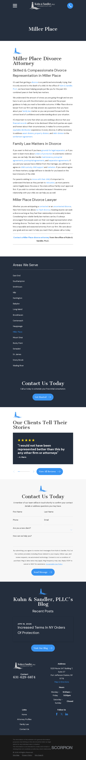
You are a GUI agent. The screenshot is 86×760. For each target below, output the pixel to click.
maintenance (47, 157)
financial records (20, 123)
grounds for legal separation (53, 150)
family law (27, 111)
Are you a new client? (22, 528)
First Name (17, 512)
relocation (50, 182)
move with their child (41, 179)
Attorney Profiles (24, 719)
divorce (35, 82)
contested (43, 206)
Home (24, 714)
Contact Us (24, 729)
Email (46, 520)
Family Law (24, 724)
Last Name (48, 512)
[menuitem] (43, 275)
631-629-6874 (24, 677)
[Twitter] (61, 714)
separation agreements (59, 160)
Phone (15, 520)
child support (38, 167)
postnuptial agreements (34, 160)
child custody (26, 167)
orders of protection (43, 153)
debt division (58, 133)
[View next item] (34, 472)
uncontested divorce (62, 206)
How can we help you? (22, 536)
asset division (28, 133)
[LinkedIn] (66, 714)
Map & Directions (61, 682)
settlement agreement (22, 136)
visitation (51, 167)
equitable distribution (22, 130)
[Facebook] (56, 714)
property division (42, 133)
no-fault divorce (43, 210)
